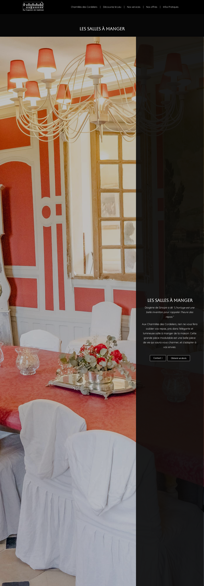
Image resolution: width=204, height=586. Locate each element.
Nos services (133, 7)
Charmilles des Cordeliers (84, 7)
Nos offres (151, 7)
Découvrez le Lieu (112, 7)
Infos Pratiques (170, 7)
